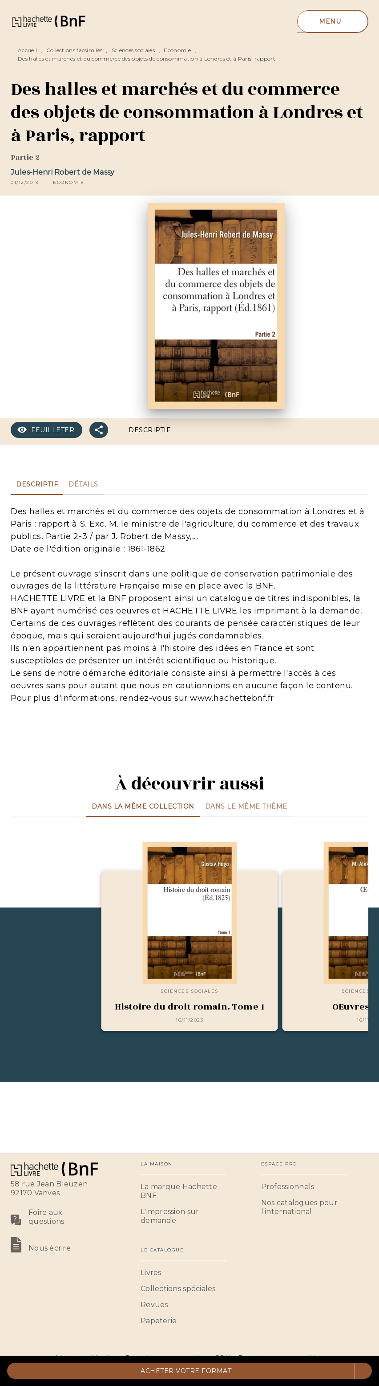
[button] (68, 183)
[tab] (37, 484)
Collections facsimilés (74, 50)
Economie (177, 50)
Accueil (27, 50)
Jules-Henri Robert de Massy (62, 172)
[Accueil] (48, 21)
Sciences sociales (133, 50)
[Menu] (332, 21)
